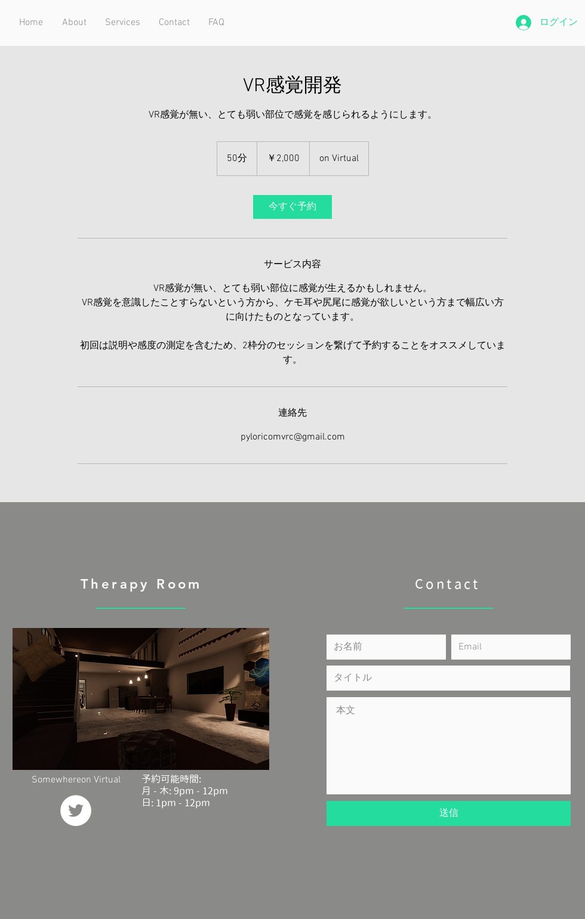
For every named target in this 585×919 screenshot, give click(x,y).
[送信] (449, 813)
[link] (292, 207)
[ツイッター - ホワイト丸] (75, 810)
